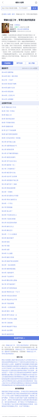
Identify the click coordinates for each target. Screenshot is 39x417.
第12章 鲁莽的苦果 (8, 149)
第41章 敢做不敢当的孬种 (10, 261)
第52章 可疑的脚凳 (8, 303)
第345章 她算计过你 (8, 88)
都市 (13, 14)
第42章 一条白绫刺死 (8, 265)
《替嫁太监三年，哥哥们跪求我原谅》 (17, 345)
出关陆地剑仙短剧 (21, 372)
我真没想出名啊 (29, 393)
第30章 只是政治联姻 (8, 219)
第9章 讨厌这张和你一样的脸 (11, 138)
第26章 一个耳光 (7, 203)
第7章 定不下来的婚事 (9, 130)
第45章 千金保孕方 (8, 276)
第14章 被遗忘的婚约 (8, 157)
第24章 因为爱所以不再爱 (10, 196)
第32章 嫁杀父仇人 (8, 226)
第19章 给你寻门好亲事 (9, 176)
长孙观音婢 (13, 379)
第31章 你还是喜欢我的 (9, 222)
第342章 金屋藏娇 (7, 99)
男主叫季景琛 (7, 381)
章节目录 (19, 63)
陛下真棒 (15, 396)
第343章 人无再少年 (8, 95)
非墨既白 (17, 25)
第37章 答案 (6, 246)
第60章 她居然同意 (8, 334)
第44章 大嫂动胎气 (8, 272)
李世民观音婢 (21, 379)
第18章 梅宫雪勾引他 (8, 172)
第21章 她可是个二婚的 (9, 184)
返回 (3, 2)
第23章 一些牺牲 (7, 192)
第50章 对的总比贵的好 (9, 296)
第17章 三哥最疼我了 (8, 169)
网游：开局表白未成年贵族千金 (15, 398)
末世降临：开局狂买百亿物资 (23, 391)
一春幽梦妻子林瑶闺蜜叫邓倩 (23, 364)
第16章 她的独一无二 (8, 165)
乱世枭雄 (21, 393)
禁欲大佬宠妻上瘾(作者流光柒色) (13, 360)
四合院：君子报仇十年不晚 (21, 402)
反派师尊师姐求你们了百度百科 (15, 362)
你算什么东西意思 (10, 370)
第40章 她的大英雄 (8, 257)
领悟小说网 (7, 14)
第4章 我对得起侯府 (8, 119)
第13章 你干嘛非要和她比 (10, 153)
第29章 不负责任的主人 (9, 215)
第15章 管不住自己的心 (9, 161)
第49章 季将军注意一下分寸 (11, 292)
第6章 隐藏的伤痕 (7, 126)
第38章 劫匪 (6, 249)
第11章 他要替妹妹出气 (9, 146)
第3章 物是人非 (7, 115)
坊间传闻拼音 (27, 381)
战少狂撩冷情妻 (17, 404)
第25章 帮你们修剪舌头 (9, 199)
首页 (36, 2)
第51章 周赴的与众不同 (9, 299)
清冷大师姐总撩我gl (30, 366)
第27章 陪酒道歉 (7, 207)
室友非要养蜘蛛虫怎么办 (19, 377)
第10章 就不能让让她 (8, 142)
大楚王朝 (15, 393)
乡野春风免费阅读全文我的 (19, 383)
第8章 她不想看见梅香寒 (10, 134)
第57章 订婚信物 (7, 323)
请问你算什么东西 (8, 364)
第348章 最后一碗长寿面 (10, 76)
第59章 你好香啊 (7, 330)
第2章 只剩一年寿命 (8, 111)
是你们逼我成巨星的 (26, 400)
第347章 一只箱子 (7, 80)
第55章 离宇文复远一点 (9, 315)
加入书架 (32, 63)
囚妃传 (20, 396)
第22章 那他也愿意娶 (8, 188)
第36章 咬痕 (6, 242)
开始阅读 (7, 63)
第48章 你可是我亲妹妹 (9, 288)
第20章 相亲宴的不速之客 (10, 180)
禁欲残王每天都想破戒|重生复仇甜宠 (19, 385)
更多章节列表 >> (19, 338)
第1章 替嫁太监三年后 (9, 107)
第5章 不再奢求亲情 (8, 122)
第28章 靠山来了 (7, 211)
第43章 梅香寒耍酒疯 (8, 269)
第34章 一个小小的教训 (9, 234)
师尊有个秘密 (31, 372)
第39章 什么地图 (7, 253)
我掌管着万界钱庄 (8, 391)
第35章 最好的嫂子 (8, 238)
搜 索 (34, 8)
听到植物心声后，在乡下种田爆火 (19, 406)
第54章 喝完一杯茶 (8, 311)
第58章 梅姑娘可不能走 (9, 326)
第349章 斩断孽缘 (23, 29)
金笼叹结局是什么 (31, 362)
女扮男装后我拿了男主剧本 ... (26, 370)
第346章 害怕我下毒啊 (9, 84)
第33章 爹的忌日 (7, 230)
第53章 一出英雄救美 (8, 307)
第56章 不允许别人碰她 (9, 319)
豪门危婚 (28, 398)
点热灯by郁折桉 (17, 381)
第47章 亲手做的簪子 (8, 284)
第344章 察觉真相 (7, 91)
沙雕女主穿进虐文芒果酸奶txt (18, 375)
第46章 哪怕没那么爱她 (9, 280)
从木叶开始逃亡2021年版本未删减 (13, 368)
